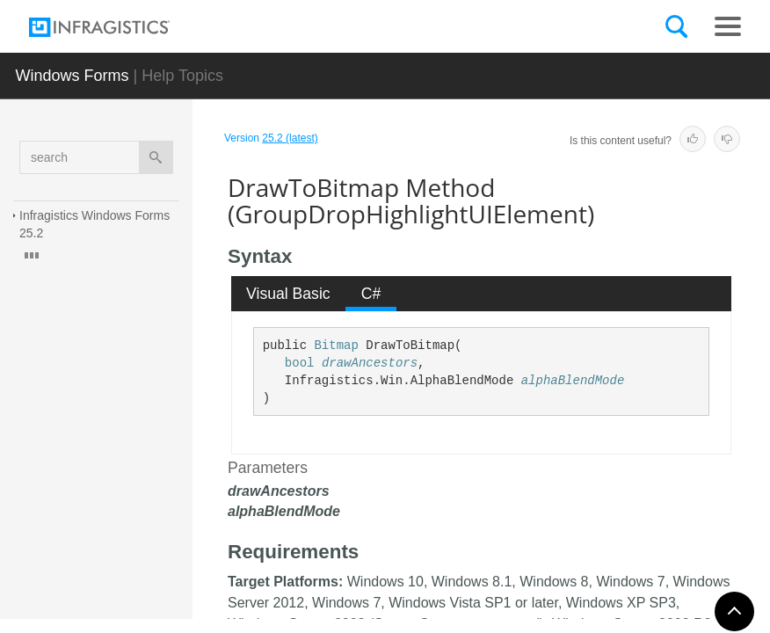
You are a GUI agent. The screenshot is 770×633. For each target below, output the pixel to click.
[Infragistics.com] (117, 27)
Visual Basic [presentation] (288, 293)
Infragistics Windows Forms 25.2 (96, 224)
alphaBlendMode (573, 381)
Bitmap (336, 345)
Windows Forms (72, 75)
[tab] (288, 293)
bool (300, 363)
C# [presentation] (371, 293)
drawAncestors (370, 363)
